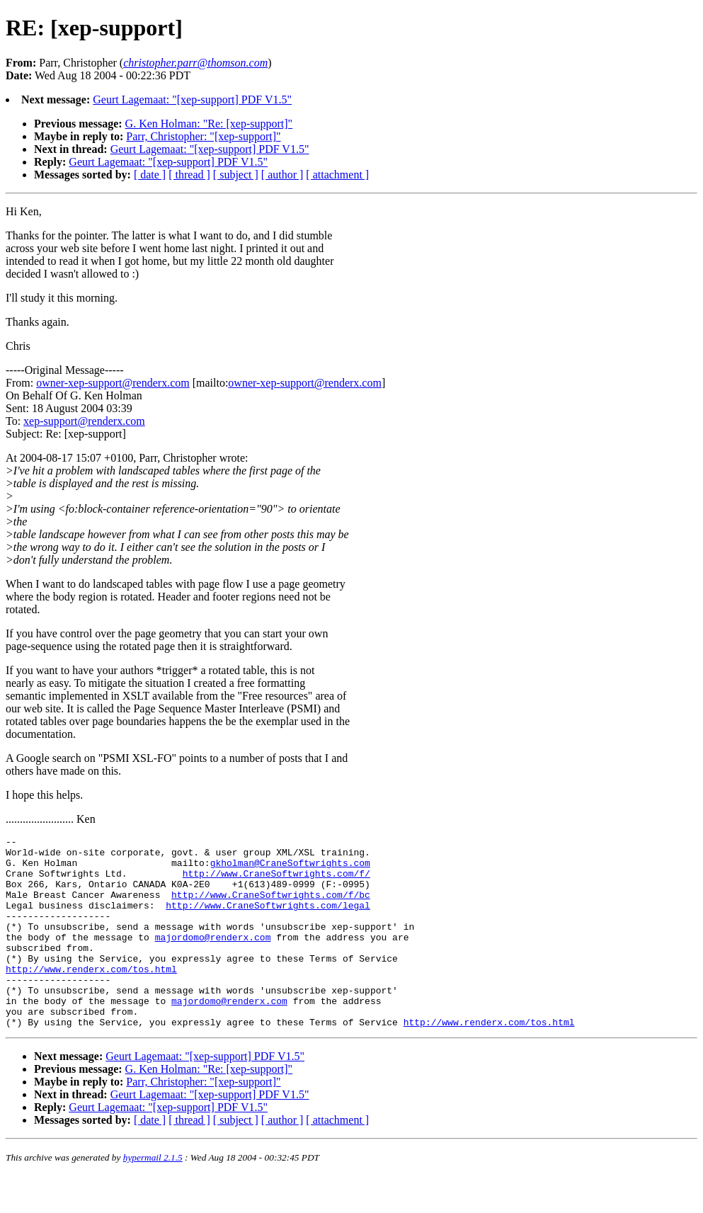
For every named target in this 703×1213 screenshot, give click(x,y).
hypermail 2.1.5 (153, 1195)
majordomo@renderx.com (213, 958)
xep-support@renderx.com (84, 421)
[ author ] (282, 175)
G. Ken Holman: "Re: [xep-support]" (209, 124)
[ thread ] (189, 175)
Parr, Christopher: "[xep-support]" (203, 136)
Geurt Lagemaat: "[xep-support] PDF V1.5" (192, 99)
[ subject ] (235, 175)
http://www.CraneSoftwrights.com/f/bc (270, 907)
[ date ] (150, 175)
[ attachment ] (337, 175)
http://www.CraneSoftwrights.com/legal (268, 919)
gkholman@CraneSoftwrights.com (290, 868)
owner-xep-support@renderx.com (113, 383)
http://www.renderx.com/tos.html (91, 996)
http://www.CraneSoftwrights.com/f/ (276, 881)
